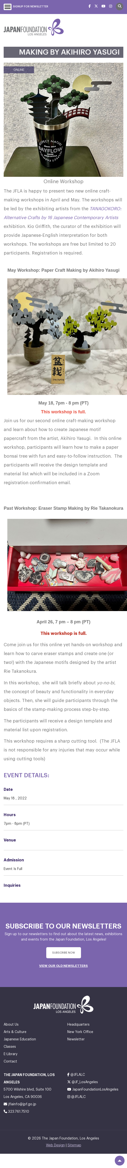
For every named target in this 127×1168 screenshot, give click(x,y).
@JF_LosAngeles (82, 1082)
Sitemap (74, 1145)
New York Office (80, 1032)
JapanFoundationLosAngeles (92, 1089)
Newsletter (76, 1039)
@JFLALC (76, 1075)
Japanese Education (20, 1039)
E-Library (10, 1054)
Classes (10, 1046)
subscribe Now (63, 952)
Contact (10, 1061)
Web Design (55, 1145)
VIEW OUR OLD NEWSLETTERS (63, 965)
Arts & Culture (15, 1032)
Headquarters (78, 1024)
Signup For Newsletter (30, 6)
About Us (11, 1024)
